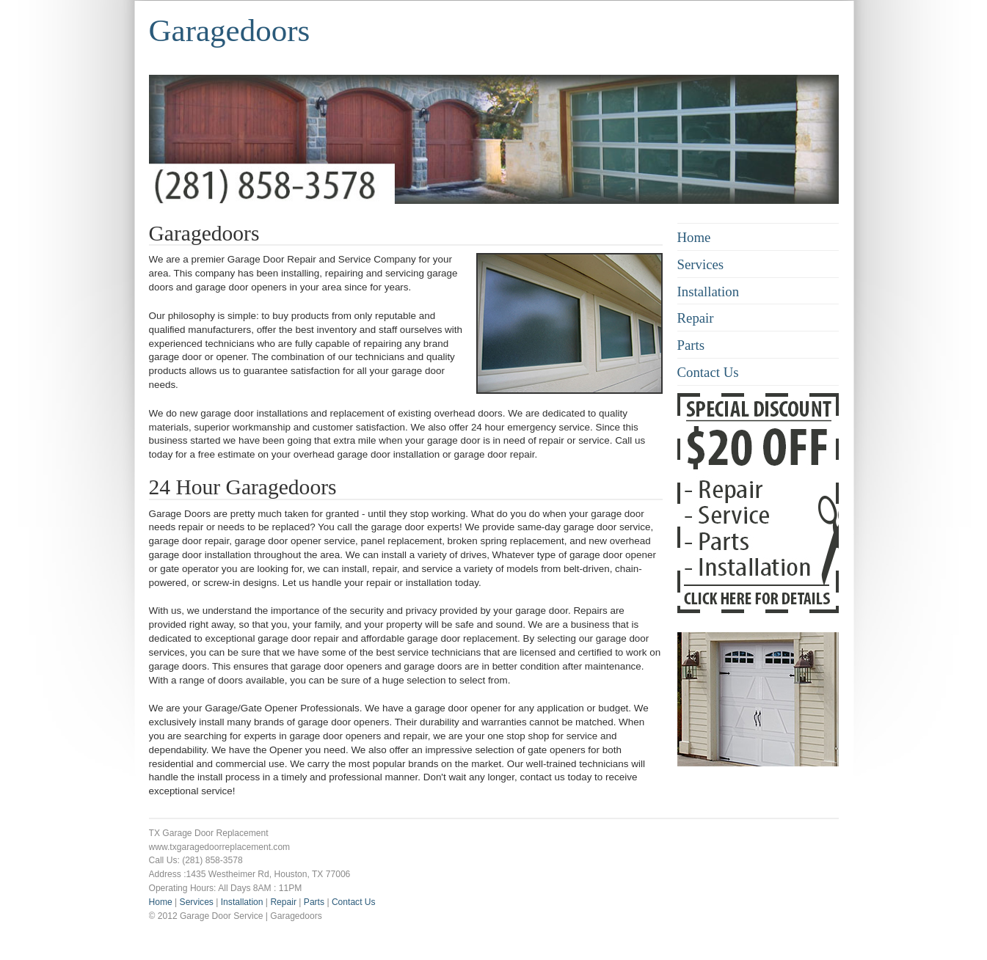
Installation (708, 291)
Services (700, 264)
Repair (695, 318)
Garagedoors (229, 30)
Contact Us (708, 372)
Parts (691, 345)
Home (694, 237)
